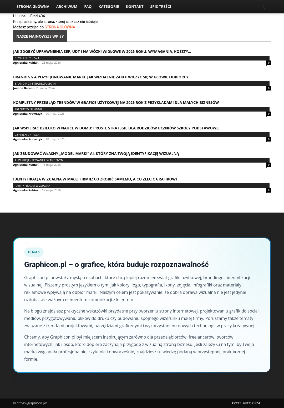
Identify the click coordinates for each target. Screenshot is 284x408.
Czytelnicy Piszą (27, 58)
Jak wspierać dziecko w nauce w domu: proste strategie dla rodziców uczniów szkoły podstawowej (116, 127)
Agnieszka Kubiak (25, 62)
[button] (264, 6)
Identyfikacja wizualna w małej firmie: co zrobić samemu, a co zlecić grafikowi (95, 179)
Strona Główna (33, 6)
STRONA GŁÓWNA (60, 27)
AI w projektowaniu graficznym (39, 160)
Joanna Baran (23, 88)
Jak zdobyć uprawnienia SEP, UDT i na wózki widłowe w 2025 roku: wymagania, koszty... (102, 51)
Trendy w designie (29, 109)
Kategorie (109, 6)
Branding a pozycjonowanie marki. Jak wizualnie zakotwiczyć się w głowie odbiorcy (101, 76)
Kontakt (135, 6)
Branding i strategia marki (35, 83)
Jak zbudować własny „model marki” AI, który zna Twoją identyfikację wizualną (96, 153)
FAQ (88, 6)
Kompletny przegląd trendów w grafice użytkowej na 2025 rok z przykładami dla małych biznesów (116, 102)
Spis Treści (160, 6)
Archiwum (67, 6)
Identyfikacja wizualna (32, 186)
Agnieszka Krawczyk (27, 113)
